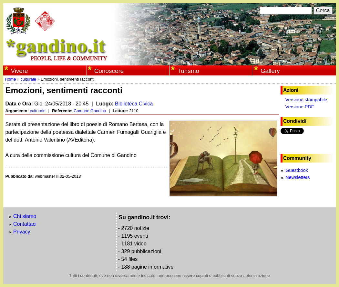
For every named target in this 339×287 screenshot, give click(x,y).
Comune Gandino (90, 110)
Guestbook (296, 170)
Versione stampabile (306, 99)
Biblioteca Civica (134, 103)
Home (10, 79)
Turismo (188, 70)
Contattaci (24, 224)
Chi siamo (24, 216)
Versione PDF (299, 106)
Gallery (270, 70)
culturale (28, 79)
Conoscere (109, 70)
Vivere (19, 70)
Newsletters (297, 177)
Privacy (21, 231)
